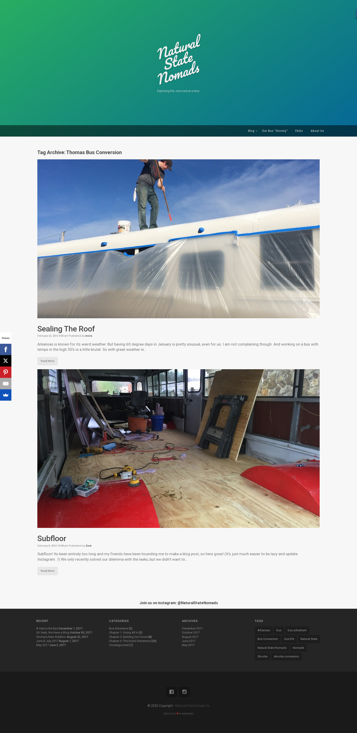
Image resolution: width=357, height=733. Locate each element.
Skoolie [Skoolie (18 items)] (263, 656)
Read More (47, 361)
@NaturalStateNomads (198, 603)
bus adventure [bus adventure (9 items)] (297, 630)
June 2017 (188, 641)
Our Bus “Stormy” (275, 130)
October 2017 (191, 632)
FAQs (299, 130)
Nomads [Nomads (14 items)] (298, 647)
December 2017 (192, 628)
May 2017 (42, 645)
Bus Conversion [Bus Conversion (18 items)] (268, 639)
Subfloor (51, 538)
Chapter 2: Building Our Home (128, 637)
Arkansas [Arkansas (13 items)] (264, 630)
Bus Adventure (118, 628)
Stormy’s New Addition (51, 637)
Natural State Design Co (192, 706)
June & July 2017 (47, 641)
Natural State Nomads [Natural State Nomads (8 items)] (272, 647)
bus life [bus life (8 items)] (289, 639)
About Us (317, 130)
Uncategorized (119, 645)
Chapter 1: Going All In (123, 632)
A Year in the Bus (47, 628)
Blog (251, 130)
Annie (88, 335)
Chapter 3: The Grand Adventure (129, 641)
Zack (89, 545)
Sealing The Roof (66, 328)
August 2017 (190, 637)
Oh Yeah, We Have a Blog (52, 632)
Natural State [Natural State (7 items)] (309, 639)
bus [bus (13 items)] (278, 630)
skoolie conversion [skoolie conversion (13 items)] (286, 656)
